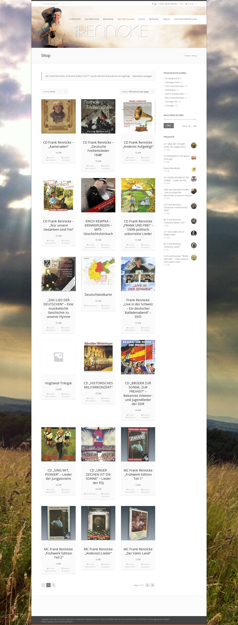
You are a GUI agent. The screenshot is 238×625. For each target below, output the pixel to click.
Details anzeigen (65, 158)
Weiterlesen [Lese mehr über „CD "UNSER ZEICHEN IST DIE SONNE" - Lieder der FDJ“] (90, 493)
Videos (166, 19)
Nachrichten (92, 19)
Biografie (108, 19)
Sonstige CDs (171, 101)
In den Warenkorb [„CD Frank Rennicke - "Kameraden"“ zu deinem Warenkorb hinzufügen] (50, 158)
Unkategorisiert (172, 82)
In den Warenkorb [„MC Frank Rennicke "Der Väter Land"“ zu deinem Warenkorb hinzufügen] (130, 565)
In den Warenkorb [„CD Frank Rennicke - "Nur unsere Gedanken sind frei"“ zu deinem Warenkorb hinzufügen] (50, 241)
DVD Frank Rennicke (174, 93)
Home (187, 55)
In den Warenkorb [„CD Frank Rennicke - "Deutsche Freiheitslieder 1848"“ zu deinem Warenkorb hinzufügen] (90, 167)
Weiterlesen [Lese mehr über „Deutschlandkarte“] (90, 305)
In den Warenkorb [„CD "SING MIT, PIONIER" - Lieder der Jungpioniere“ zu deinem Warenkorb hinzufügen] (50, 490)
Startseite (75, 19)
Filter (169, 125)
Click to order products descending (65, 92)
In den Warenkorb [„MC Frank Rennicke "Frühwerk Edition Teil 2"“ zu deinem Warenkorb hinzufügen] (50, 569)
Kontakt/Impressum (185, 19)
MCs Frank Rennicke (174, 97)
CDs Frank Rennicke (174, 86)
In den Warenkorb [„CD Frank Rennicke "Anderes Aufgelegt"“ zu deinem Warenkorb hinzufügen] (130, 158)
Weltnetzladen (126, 19)
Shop (194, 55)
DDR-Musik (170, 90)
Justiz (142, 19)
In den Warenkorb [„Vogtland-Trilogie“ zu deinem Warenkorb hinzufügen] (50, 395)
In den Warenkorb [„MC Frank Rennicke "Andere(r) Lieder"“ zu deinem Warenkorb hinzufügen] (90, 565)
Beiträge (154, 19)
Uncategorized (172, 78)
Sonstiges (170, 105)
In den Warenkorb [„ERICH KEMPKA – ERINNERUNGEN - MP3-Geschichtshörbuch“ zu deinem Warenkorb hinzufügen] (90, 246)
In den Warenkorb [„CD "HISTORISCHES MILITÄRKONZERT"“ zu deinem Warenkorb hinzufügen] (90, 399)
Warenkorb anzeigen (142, 76)
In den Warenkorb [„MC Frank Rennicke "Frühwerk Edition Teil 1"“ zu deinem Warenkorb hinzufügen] (130, 490)
